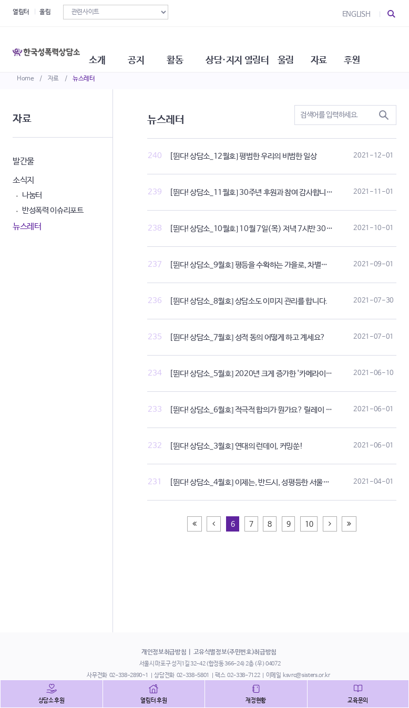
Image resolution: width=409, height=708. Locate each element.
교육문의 (357, 700)
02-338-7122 (243, 675)
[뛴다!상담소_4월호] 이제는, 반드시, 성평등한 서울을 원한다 (260, 482)
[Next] (330, 524)
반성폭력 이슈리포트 (53, 210)
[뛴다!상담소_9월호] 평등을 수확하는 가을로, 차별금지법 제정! (264, 265)
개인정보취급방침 (163, 652)
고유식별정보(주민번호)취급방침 (235, 652)
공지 (152, 47)
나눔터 (32, 195)
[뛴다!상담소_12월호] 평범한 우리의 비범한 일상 (242, 156)
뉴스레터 (84, 78)
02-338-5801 (193, 675)
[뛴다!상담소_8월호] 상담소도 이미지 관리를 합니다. (248, 301)
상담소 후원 (51, 700)
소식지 (23, 180)
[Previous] (194, 524)
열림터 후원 (153, 700)
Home (25, 78)
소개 (109, 47)
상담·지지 (245, 47)
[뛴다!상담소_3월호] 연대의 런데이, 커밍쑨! (236, 446)
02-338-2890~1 (128, 675)
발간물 (23, 161)
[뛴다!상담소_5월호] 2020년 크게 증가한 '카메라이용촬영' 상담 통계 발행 (280, 373)
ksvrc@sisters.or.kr (306, 675)
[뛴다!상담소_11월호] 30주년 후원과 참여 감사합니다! (252, 192)
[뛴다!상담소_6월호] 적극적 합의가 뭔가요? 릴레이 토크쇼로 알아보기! (276, 409)
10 (309, 524)
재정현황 (256, 700)
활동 (194, 47)
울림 (44, 12)
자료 (53, 78)
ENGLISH (356, 14)
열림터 (21, 12)
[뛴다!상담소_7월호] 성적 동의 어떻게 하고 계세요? (247, 337)
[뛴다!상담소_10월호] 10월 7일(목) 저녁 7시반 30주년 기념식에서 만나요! (283, 228)
